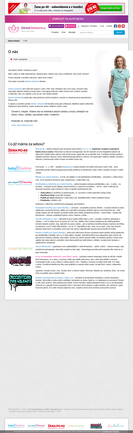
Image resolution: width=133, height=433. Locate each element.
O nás (102, 26)
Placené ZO (71, 26)
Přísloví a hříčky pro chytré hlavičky (50, 233)
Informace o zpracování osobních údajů (23, 411)
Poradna (54, 32)
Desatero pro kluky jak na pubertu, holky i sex (54, 278)
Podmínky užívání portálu (46, 411)
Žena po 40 (86, 149)
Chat (63, 32)
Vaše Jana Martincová (22, 125)
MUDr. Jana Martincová (53, 409)
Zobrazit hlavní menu (66, 18)
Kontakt (109, 26)
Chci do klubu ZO (57, 26)
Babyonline (67, 167)
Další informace (114, 431)
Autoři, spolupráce (21, 59)
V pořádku (105, 431)
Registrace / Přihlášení (89, 26)
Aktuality (72, 32)
